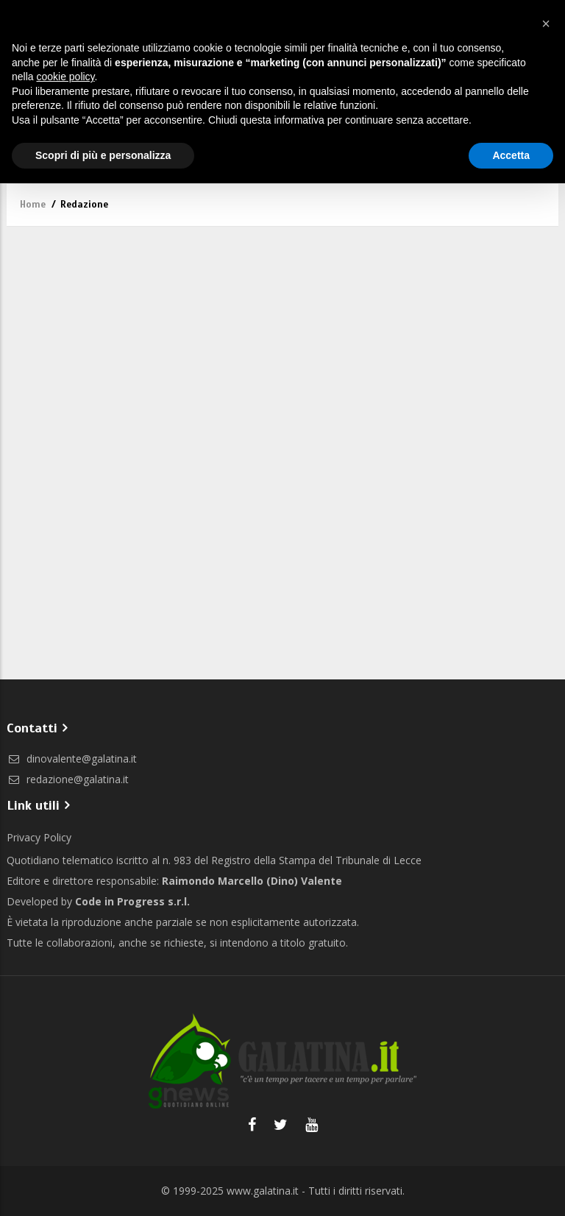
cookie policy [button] (65, 76)
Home (33, 205)
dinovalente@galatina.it (72, 759)
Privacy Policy (39, 837)
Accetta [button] (511, 155)
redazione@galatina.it (68, 779)
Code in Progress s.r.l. (132, 901)
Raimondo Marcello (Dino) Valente (252, 881)
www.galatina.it (263, 1191)
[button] (546, 23)
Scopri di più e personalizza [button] (103, 155)
